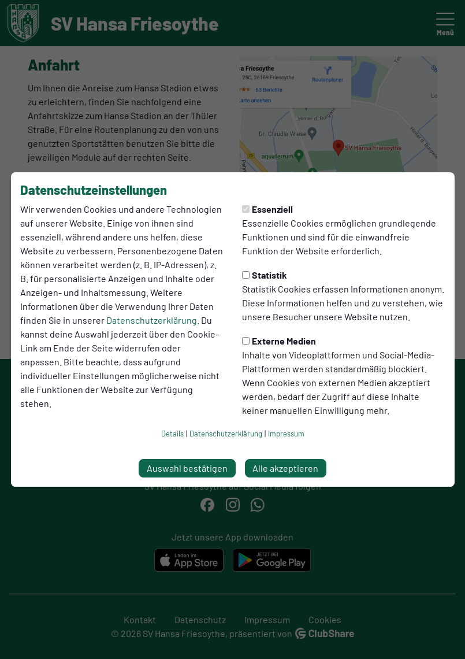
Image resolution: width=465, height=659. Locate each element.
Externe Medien (279, 340)
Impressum (286, 433)
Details (172, 433)
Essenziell (267, 208)
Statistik (264, 274)
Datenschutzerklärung (151, 319)
